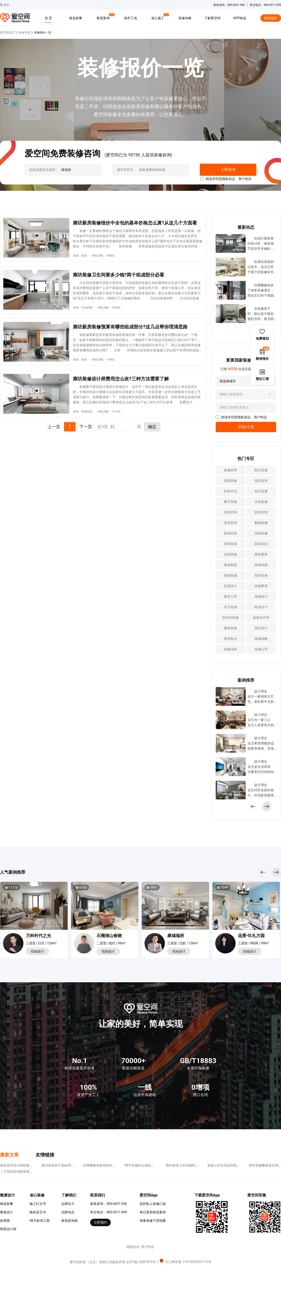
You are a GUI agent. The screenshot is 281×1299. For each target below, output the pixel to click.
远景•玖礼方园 (251, 935)
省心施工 (158, 17)
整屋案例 (103, 17)
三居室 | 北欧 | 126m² (182, 943)
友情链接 (45, 1154)
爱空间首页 (7, 32)
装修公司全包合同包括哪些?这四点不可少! (238, 1165)
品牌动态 (67, 1212)
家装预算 (261, 554)
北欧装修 (230, 554)
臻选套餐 (75, 18)
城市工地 (130, 18)
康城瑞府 (175, 935)
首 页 (48, 18)
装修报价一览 (42, 32)
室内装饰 (261, 480)
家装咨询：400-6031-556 (108, 1204)
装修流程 (230, 649)
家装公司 (230, 596)
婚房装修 (230, 575)
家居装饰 (230, 523)
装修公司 (261, 649)
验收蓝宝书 (38, 1212)
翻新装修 (261, 523)
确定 (152, 426)
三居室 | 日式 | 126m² (41, 943)
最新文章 (9, 1154)
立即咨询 (228, 169)
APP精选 (239, 18)
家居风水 (230, 638)
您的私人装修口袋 (153, 1204)
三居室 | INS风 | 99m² (253, 943)
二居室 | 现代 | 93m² (111, 943)
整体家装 (230, 565)
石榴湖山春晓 (109, 935)
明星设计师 (8, 1229)
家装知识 (261, 544)
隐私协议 (228, 179)
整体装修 (230, 628)
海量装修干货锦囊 (153, 1220)
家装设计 (261, 607)
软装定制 (261, 512)
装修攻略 (185, 18)
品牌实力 (67, 1204)
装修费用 (261, 586)
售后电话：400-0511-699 (108, 1212)
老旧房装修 (230, 617)
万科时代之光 (38, 935)
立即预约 (100, 1222)
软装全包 (230, 491)
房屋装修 (261, 533)
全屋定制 (230, 512)
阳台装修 (261, 470)
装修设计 (261, 596)
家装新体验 (69, 1220)
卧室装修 (230, 480)
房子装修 (230, 607)
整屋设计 (6, 1212)
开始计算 (245, 426)
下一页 (85, 426)
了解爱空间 (212, 18)
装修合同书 (261, 617)
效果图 (5, 1220)
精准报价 (270, 18)
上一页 (54, 426)
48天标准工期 (40, 1220)
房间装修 (230, 544)
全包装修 (261, 502)
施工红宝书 (38, 1204)
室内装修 (261, 575)
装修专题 (24, 32)
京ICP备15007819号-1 (142, 1262)
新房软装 (230, 533)
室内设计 (261, 628)
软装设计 (230, 586)
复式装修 (261, 491)
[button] (266, 806)
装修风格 (261, 565)
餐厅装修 (230, 502)
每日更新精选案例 (153, 1212)
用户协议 (244, 179)
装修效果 (230, 470)
